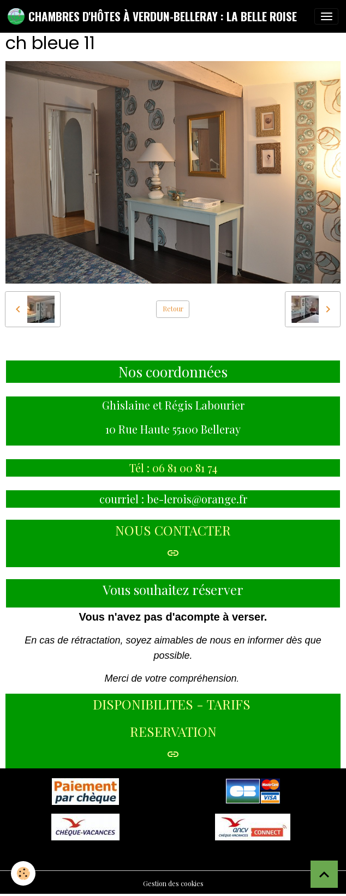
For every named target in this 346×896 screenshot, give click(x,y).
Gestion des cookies (173, 883)
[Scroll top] (324, 874)
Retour (173, 308)
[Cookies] (23, 873)
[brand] (152, 16)
